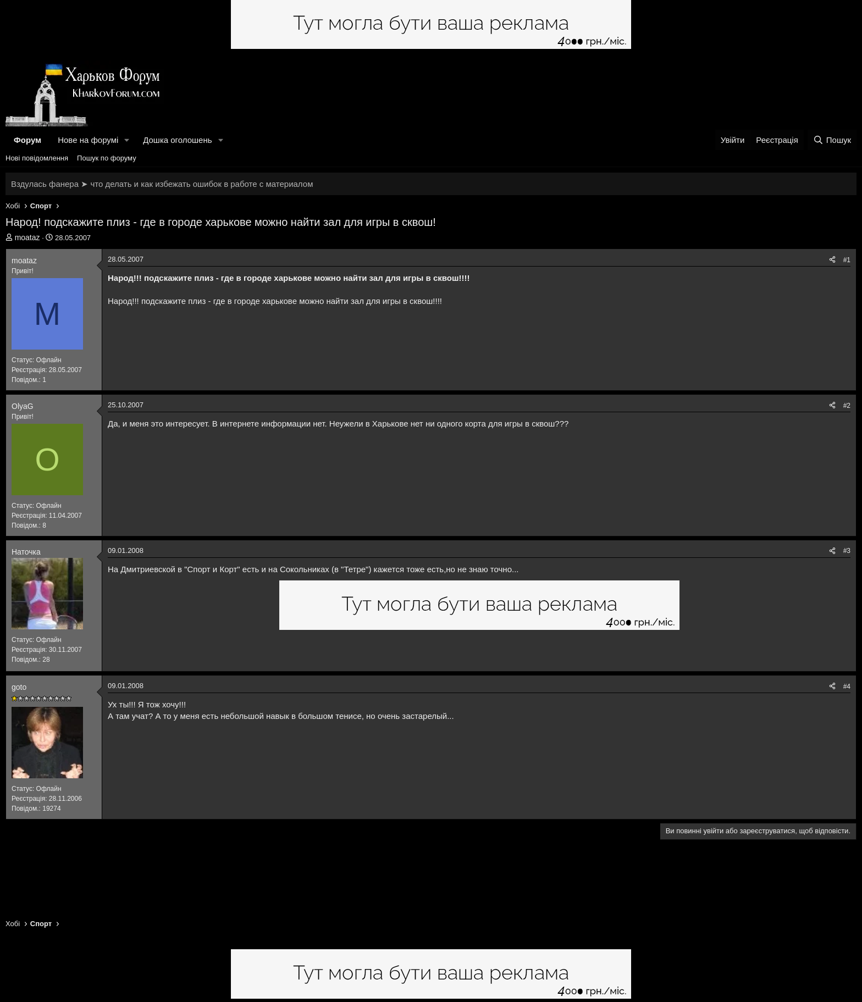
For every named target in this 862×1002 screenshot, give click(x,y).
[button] (127, 140)
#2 (846, 405)
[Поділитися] (832, 260)
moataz (27, 237)
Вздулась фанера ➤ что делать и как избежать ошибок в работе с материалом (162, 184)
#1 (846, 260)
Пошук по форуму (106, 158)
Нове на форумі (88, 140)
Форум (27, 140)
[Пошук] (832, 140)
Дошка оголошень (177, 140)
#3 (846, 551)
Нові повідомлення (36, 158)
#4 (846, 686)
